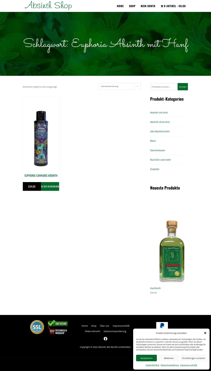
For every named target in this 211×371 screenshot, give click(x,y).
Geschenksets (157, 150)
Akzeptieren (146, 358)
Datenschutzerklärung (170, 365)
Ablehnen (169, 358)
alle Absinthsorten (160, 131)
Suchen (182, 86)
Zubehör (154, 169)
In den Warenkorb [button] (50, 186)
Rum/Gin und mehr (160, 159)
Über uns (104, 325)
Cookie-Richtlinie (152, 365)
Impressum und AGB (188, 365)
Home (120, 6)
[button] (205, 333)
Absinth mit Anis (159, 112)
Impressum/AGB (121, 325)
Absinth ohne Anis (160, 122)
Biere (153, 140)
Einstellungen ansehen (193, 358)
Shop (132, 6)
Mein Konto (148, 6)
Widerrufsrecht (92, 331)
